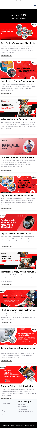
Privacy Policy (6, 403)
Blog (3, 411)
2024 (17, 19)
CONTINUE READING (6, 56)
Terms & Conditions (7, 407)
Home (12, 19)
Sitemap (4, 415)
